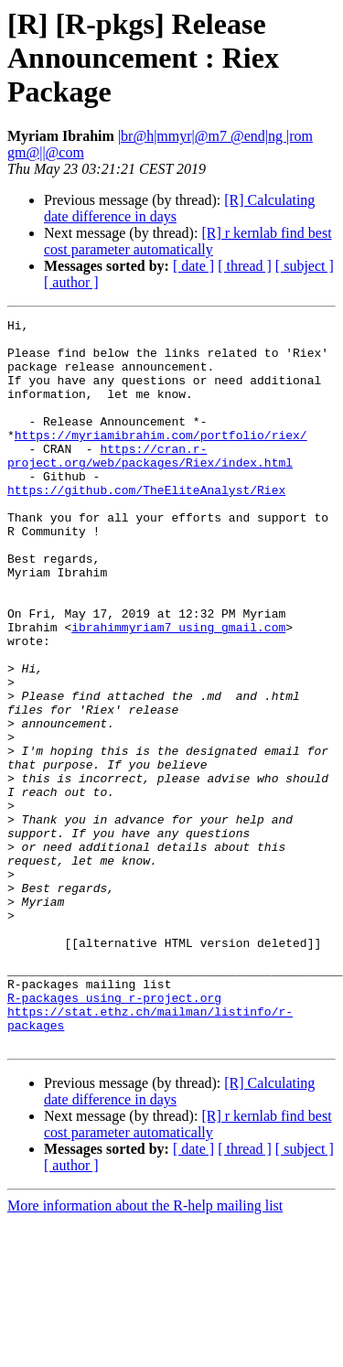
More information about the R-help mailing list (145, 1351)
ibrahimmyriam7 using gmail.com (178, 690)
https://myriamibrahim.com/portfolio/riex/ (161, 459)
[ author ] (71, 282)
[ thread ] (245, 266)
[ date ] (193, 266)
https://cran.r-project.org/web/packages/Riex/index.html (150, 484)
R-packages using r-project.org (114, 1134)
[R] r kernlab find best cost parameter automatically (188, 241)
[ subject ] (304, 266)
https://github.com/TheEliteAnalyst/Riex (146, 525)
